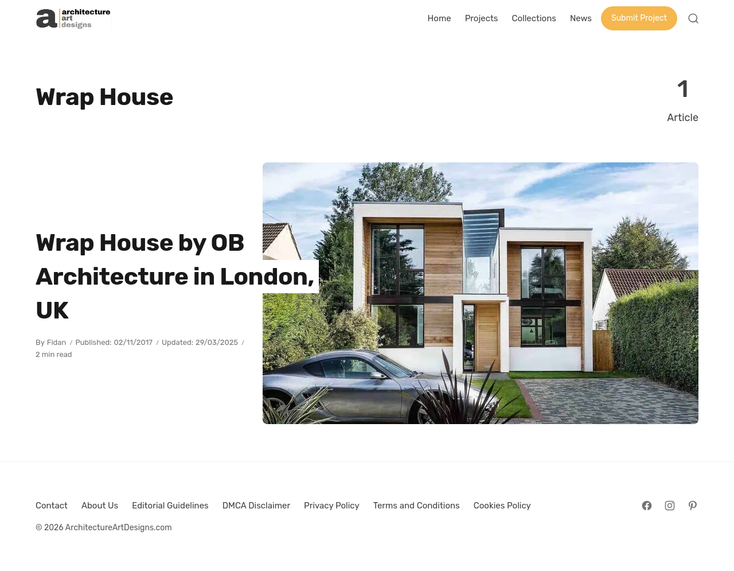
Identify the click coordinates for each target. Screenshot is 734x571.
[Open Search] (693, 18)
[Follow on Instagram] (669, 505)
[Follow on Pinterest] (692, 505)
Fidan (57, 342)
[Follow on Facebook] (647, 505)
